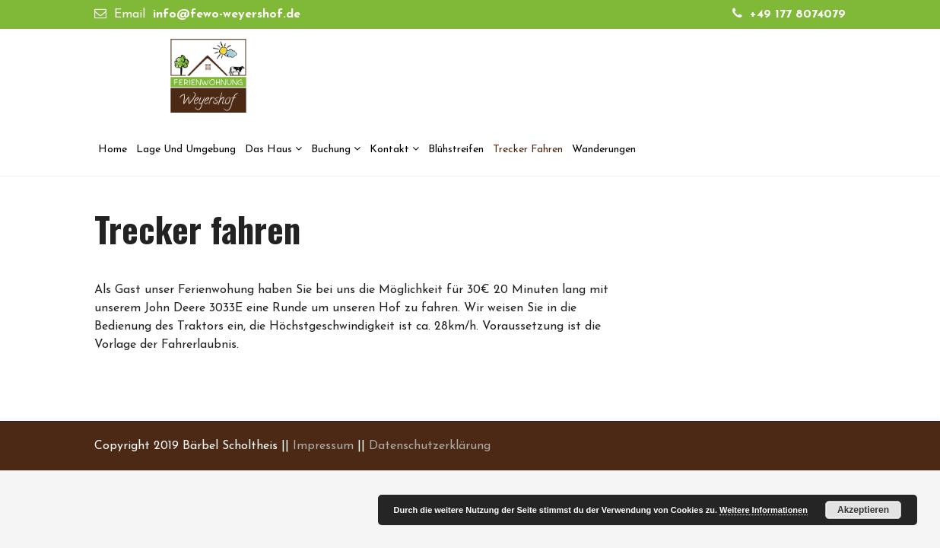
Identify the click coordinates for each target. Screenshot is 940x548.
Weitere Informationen (763, 510)
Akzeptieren (863, 510)
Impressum (323, 446)
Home (112, 149)
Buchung (331, 149)
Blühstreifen (456, 149)
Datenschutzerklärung (430, 446)
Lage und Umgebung (186, 149)
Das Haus (268, 149)
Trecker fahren (528, 149)
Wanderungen (604, 149)
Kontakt (389, 149)
